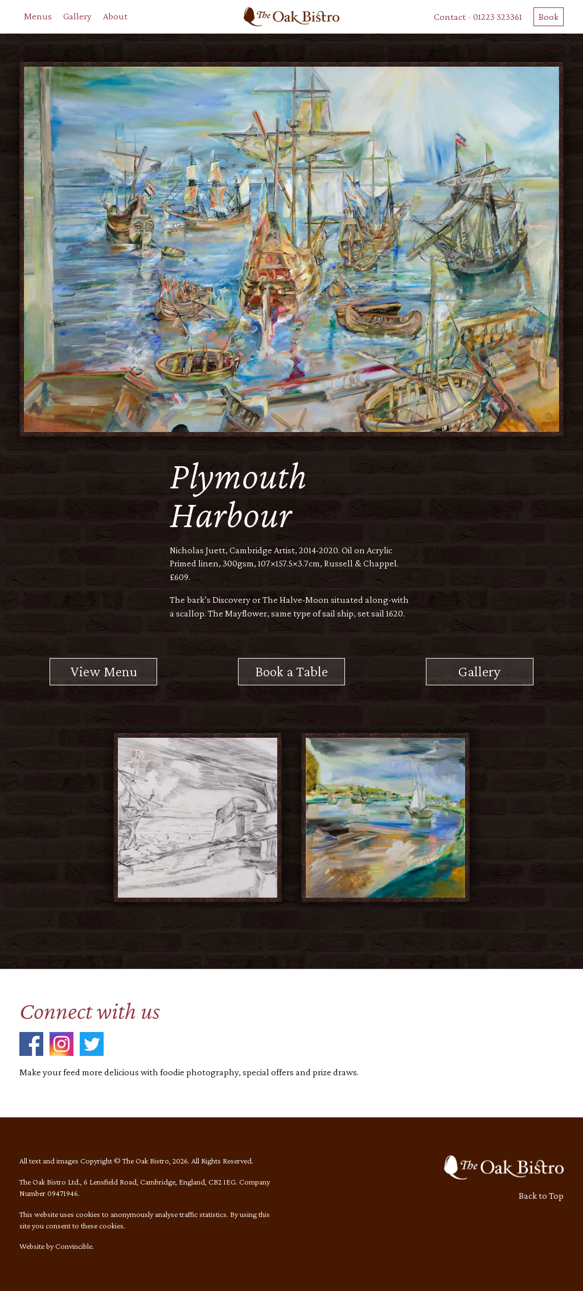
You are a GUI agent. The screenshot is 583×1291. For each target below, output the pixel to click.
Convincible (73, 1246)
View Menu (103, 671)
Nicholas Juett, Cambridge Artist (232, 550)
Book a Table (291, 671)
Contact (450, 16)
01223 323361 (497, 16)
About (115, 16)
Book (549, 16)
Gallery (77, 16)
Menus (38, 16)
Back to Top (541, 1195)
